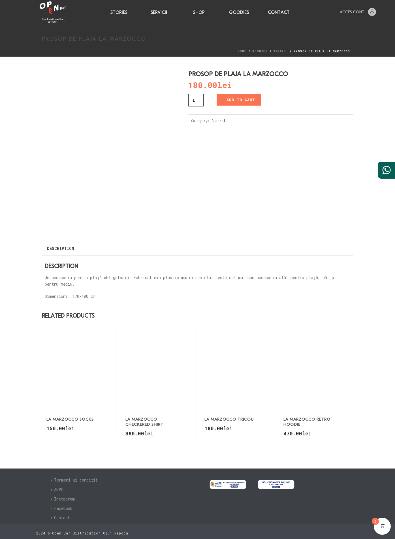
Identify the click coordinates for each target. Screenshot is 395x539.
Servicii (159, 12)
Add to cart (241, 99)
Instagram (63, 497)
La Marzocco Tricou (229, 418)
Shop (199, 12)
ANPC (57, 487)
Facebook (61, 506)
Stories (118, 12)
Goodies (239, 12)
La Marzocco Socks (70, 418)
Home (242, 51)
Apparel (281, 51)
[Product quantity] (196, 100)
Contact (279, 12)
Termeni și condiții (74, 478)
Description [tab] (60, 246)
